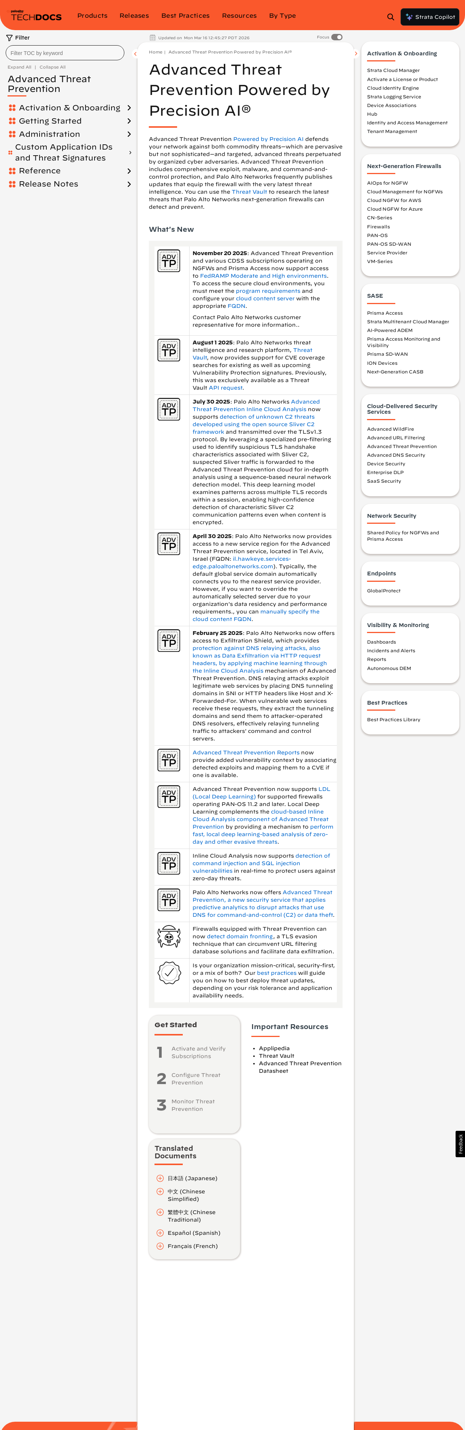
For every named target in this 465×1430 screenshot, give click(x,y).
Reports (376, 659)
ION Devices (382, 363)
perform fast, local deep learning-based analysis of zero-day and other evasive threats (263, 834)
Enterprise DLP (385, 472)
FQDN (236, 306)
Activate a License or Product (402, 79)
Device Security (386, 463)
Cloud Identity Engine (393, 87)
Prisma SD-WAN (387, 353)
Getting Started (50, 120)
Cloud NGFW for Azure (395, 208)
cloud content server (265, 298)
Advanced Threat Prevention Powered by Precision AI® (230, 51)
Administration (49, 134)
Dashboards (381, 641)
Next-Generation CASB (395, 371)
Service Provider (387, 252)
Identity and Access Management (407, 122)
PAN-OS (377, 235)
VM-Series (380, 261)
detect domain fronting (240, 936)
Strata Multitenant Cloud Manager (408, 321)
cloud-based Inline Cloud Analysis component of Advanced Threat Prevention (261, 819)
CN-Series (379, 217)
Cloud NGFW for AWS (394, 200)
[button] (460, 1144)
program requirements (268, 291)
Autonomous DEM (389, 668)
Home (155, 51)
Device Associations (391, 105)
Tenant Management (392, 131)
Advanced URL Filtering (396, 437)
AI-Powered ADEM (390, 330)
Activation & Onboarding (69, 107)
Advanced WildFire (390, 428)
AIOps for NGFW (387, 182)
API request (225, 388)
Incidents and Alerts (391, 650)
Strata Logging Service (394, 96)
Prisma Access (385, 312)
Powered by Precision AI (268, 139)
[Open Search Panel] (393, 17)
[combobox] (65, 52)
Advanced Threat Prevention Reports (246, 752)
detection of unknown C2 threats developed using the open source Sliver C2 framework (254, 424)
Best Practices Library (394, 719)
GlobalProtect (384, 590)
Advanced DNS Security (396, 454)
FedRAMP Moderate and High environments (263, 276)
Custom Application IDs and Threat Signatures (64, 152)
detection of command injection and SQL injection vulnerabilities (261, 863)
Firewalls (378, 226)
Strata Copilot (430, 16)
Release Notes (48, 183)
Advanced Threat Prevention (402, 446)
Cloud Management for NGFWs (405, 191)
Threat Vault (249, 192)
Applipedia (274, 1048)
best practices (277, 973)
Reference (40, 170)
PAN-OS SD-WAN (389, 243)
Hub (372, 113)
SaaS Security (384, 480)
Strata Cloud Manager (393, 70)
